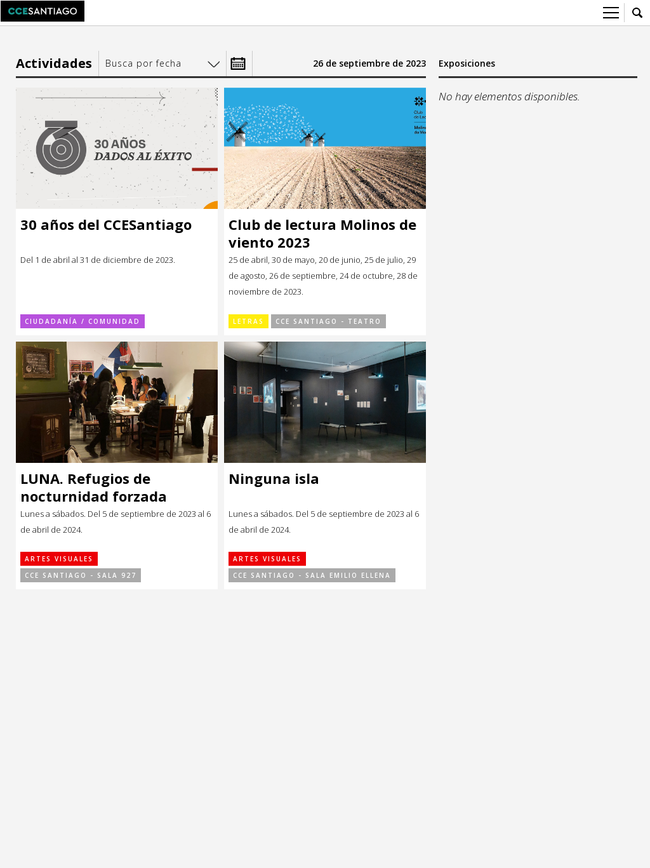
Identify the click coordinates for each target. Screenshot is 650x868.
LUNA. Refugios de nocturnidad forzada (93, 487)
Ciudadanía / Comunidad (82, 321)
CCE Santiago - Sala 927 (80, 575)
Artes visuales (59, 558)
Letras (248, 321)
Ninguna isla (274, 478)
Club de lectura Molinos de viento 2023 (322, 233)
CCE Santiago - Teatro (328, 321)
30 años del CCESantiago (106, 224)
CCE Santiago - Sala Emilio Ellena (312, 575)
